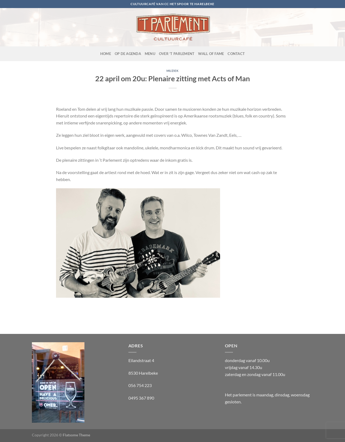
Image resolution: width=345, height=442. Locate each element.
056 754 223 (140, 385)
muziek (172, 70)
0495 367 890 (141, 397)
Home (105, 53)
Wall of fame (211, 53)
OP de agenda (128, 53)
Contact (236, 53)
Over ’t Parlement (176, 53)
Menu (150, 53)
